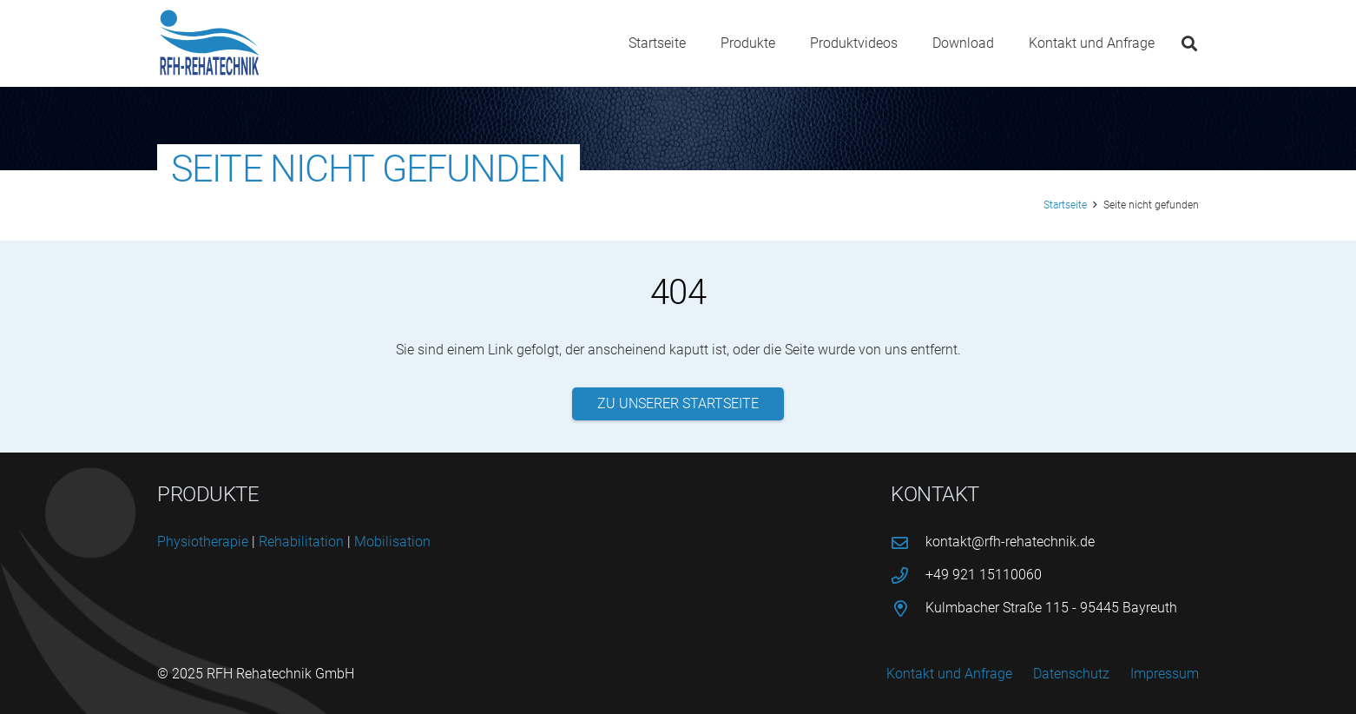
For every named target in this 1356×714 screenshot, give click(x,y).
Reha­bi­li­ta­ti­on (301, 541)
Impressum (1164, 673)
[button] (1189, 43)
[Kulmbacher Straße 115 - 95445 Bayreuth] (908, 608)
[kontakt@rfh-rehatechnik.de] (908, 542)
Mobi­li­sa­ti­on (392, 541)
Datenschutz (1071, 673)
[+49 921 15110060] (908, 575)
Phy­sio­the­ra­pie (202, 541)
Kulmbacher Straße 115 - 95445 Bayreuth (1051, 607)
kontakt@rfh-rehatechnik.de (1010, 541)
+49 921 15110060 (983, 574)
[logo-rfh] (209, 43)
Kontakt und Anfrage (949, 673)
